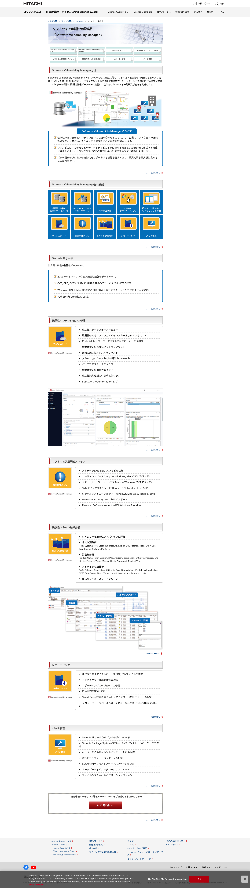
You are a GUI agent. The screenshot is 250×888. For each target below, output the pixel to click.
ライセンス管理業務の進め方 (102, 852)
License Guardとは (142, 12)
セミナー (211, 12)
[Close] (244, 879)
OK (199, 879)
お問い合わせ (192, 867)
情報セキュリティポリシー (214, 867)
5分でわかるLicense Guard (64, 851)
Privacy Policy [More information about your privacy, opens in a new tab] (36, 884)
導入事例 (198, 12)
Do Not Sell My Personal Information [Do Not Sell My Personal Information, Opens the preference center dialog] (167, 879)
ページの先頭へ (153, 173)
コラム (130, 844)
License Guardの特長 (61, 848)
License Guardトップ (118, 12)
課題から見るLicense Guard (64, 855)
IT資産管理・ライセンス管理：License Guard (66, 21)
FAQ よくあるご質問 (137, 848)
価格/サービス (164, 12)
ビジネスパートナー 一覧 (139, 859)
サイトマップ (172, 844)
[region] (125, 879)
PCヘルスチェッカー (175, 841)
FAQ (222, 12)
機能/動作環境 (182, 12)
